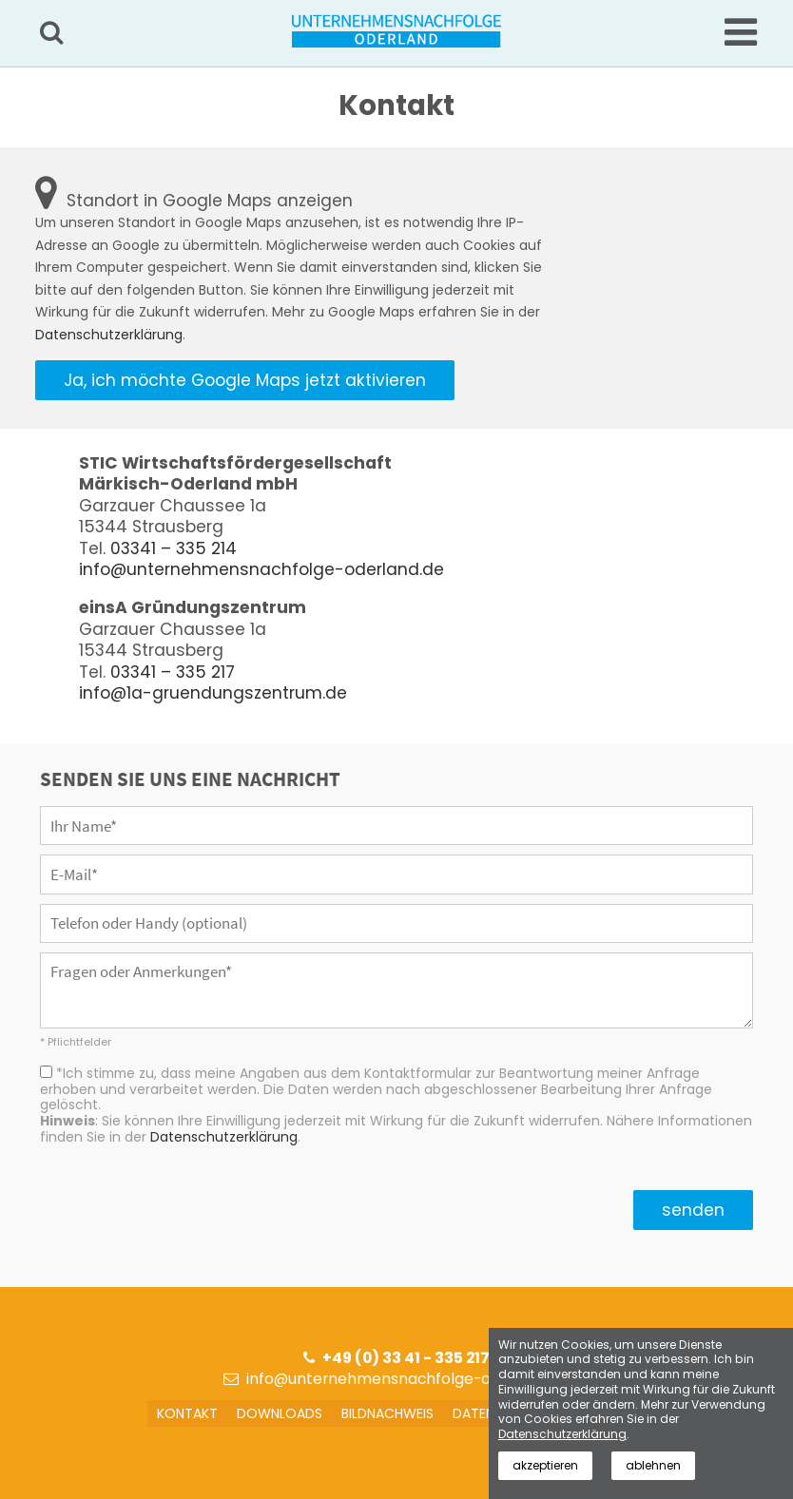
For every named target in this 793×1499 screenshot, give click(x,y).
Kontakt (187, 1413)
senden (693, 1210)
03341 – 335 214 (173, 548)
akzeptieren (546, 1465)
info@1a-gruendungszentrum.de (213, 693)
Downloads (279, 1413)
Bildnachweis (387, 1413)
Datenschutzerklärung (109, 334)
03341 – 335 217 (172, 672)
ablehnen (655, 1465)
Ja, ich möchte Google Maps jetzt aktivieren (245, 380)
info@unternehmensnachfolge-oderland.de (261, 569)
